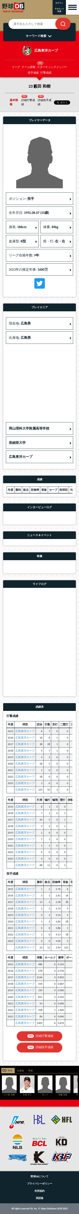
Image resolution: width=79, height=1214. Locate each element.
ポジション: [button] (21, 199)
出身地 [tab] (20, 1070)
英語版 (39, 1198)
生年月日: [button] (29, 213)
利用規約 (40, 1190)
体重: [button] (50, 227)
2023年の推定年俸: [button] (28, 269)
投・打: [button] (54, 241)
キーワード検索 (39, 36)
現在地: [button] (20, 323)
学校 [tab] (30, 1070)
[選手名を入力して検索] (37, 24)
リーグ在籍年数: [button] (24, 255)
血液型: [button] (17, 241)
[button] (39, 428)
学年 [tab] (10, 1070)
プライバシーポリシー (39, 1183)
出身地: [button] (20, 338)
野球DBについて (40, 1176)
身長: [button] (18, 227)
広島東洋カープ (25, 731)
